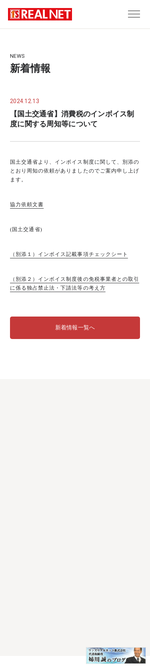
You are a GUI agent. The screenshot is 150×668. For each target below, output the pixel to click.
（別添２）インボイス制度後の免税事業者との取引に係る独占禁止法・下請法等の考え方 (74, 283)
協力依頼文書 (27, 204)
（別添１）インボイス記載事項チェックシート (69, 254)
